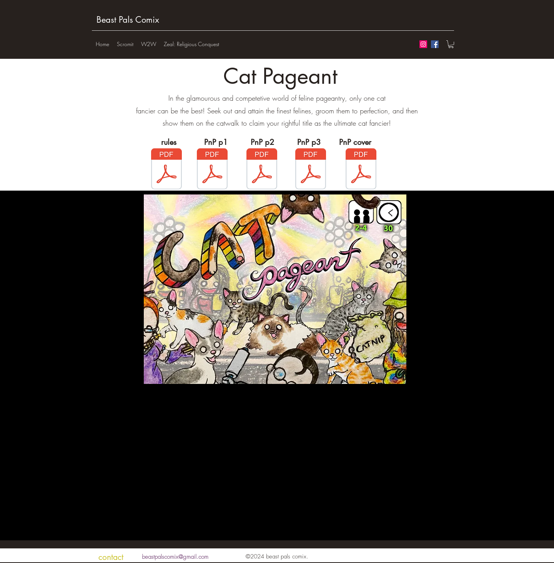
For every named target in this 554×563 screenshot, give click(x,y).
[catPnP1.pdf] (212, 170)
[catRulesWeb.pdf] (166, 170)
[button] (451, 44)
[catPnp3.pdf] (310, 170)
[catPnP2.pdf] (262, 170)
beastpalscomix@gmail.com (175, 557)
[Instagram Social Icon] (423, 44)
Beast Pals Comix (127, 19)
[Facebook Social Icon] (435, 44)
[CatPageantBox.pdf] (361, 170)
